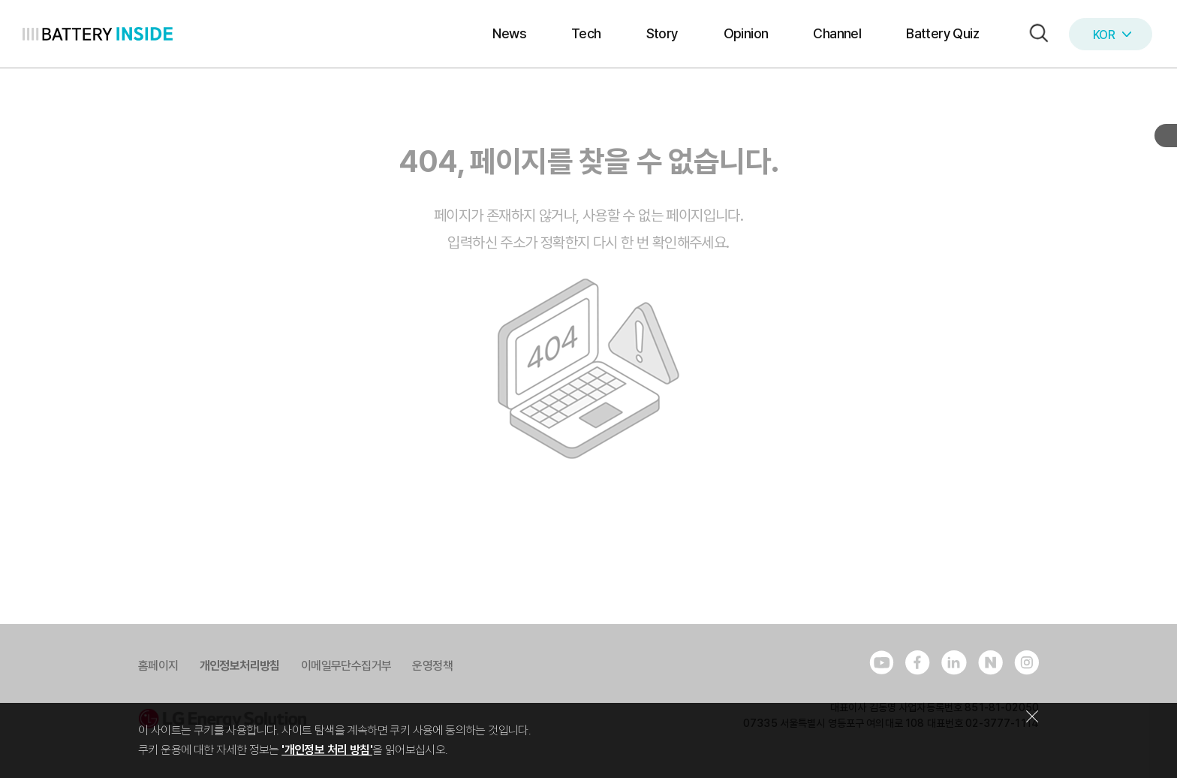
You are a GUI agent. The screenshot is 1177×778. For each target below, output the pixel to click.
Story (662, 33)
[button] (1035, 34)
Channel (837, 33)
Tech (586, 33)
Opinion (746, 33)
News (509, 33)
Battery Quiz (942, 33)
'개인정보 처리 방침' (326, 750)
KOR (1112, 35)
